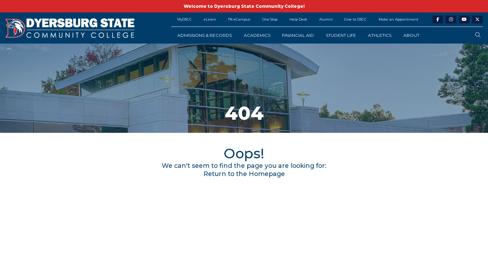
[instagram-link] (451, 20)
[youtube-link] (464, 20)
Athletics (379, 35)
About (411, 35)
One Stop (269, 19)
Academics (257, 35)
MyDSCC (184, 19)
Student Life (341, 35)
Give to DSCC (355, 19)
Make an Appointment (398, 19)
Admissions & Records (204, 35)
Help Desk (298, 19)
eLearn (210, 19)
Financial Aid (298, 35)
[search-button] (478, 35)
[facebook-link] (437, 20)
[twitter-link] (477, 20)
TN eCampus (239, 19)
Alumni (326, 19)
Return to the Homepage (244, 173)
